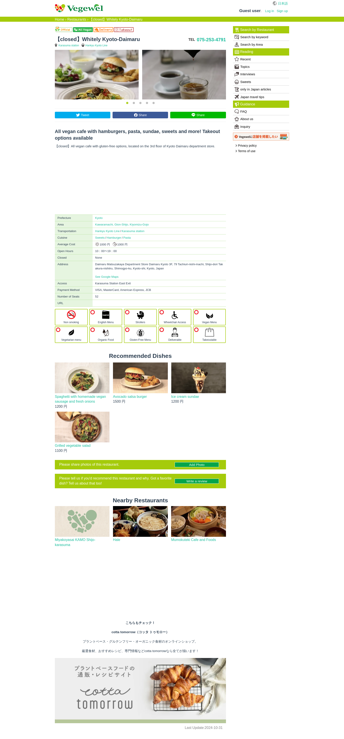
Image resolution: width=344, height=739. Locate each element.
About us (244, 119)
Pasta (127, 237)
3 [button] (140, 103)
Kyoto (99, 218)
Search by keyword (251, 37)
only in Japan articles (253, 89)
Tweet (85, 115)
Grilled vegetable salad (73, 445)
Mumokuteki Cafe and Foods (193, 540)
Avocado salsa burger (130, 396)
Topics (242, 67)
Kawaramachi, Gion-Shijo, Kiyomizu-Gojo (122, 224)
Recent (243, 59)
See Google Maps (107, 276)
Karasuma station (69, 45)
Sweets (100, 237)
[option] (97, 74)
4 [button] (147, 103)
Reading (244, 52)
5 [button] (153, 103)
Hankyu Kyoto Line (96, 45)
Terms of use (245, 151)
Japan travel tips (249, 97)
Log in (269, 11)
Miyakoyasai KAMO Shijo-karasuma (75, 542)
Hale (116, 540)
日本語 (283, 3)
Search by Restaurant (254, 30)
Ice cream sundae (185, 396)
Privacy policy (246, 145)
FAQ (241, 111)
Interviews (245, 74)
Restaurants (76, 19)
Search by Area (249, 44)
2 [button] (134, 103)
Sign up (282, 11)
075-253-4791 (211, 39)
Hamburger (114, 237)
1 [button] (127, 103)
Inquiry (242, 126)
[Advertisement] (140, 181)
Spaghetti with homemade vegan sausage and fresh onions (80, 399)
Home (59, 19)
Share (143, 115)
